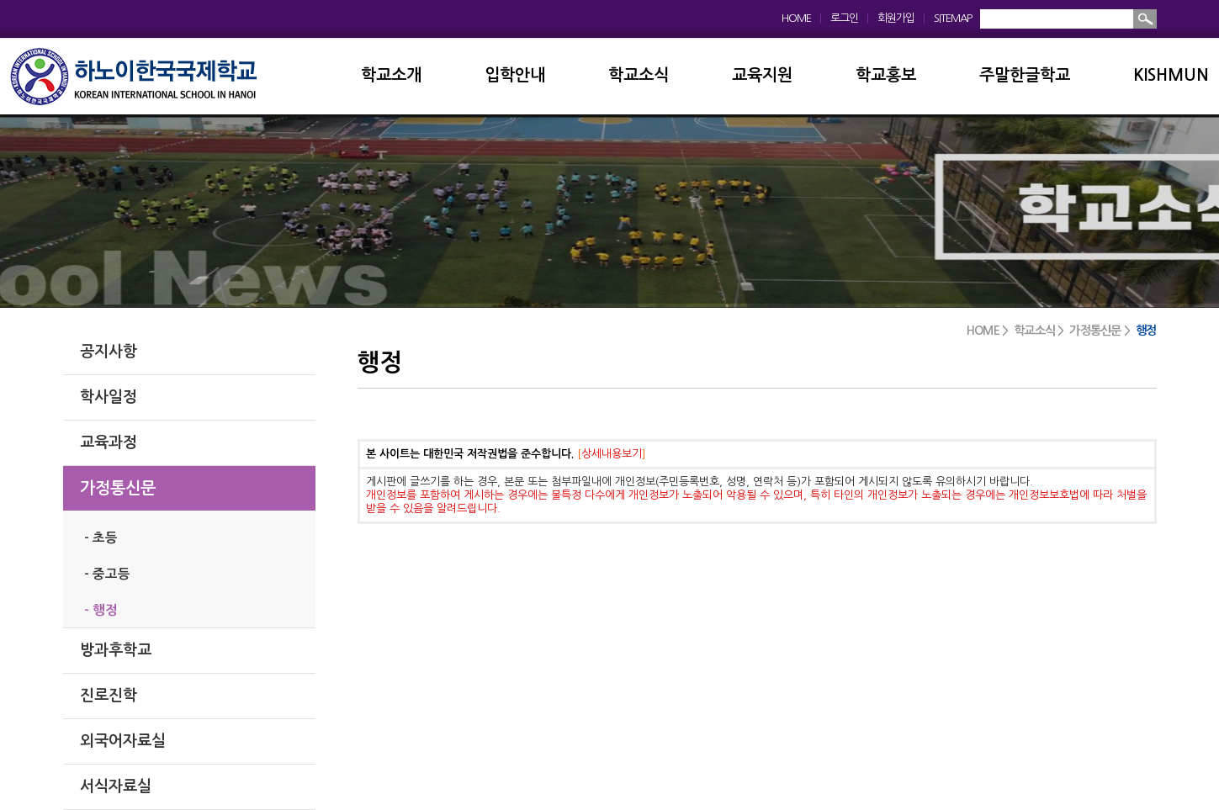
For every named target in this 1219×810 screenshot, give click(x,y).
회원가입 (895, 18)
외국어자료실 (123, 741)
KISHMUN (1171, 75)
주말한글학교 (1024, 75)
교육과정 (108, 442)
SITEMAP (953, 18)
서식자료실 (115, 786)
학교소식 (638, 75)
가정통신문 (118, 488)
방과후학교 (115, 650)
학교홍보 (886, 75)
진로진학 (108, 695)
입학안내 (515, 75)
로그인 (844, 18)
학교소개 (391, 75)
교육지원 (762, 75)
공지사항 (108, 351)
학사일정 (108, 397)
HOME (796, 18)
